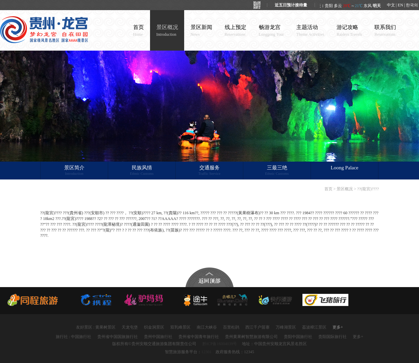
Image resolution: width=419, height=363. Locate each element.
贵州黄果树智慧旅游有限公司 (251, 336)
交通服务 (209, 170)
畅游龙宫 (271, 30)
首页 (138, 30)
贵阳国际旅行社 (332, 336)
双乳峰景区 (180, 327)
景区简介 (74, 170)
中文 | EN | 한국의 (402, 5)
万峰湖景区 (286, 327)
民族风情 (141, 170)
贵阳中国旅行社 (298, 336)
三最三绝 (277, 170)
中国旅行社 (81, 336)
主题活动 (310, 30)
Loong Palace (344, 167)
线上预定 (235, 30)
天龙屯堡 (130, 327)
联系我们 (385, 30)
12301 (206, 352)
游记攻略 (349, 30)
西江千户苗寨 (257, 327)
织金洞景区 (154, 327)
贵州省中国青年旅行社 (198, 336)
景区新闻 (201, 30)
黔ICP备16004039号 (219, 343)
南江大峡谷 (207, 327)
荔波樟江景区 (314, 327)
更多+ (337, 327)
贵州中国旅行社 (158, 336)
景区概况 (167, 30)
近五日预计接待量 (291, 5)
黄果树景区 (105, 327)
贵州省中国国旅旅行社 (117, 336)
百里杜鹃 (231, 327)
